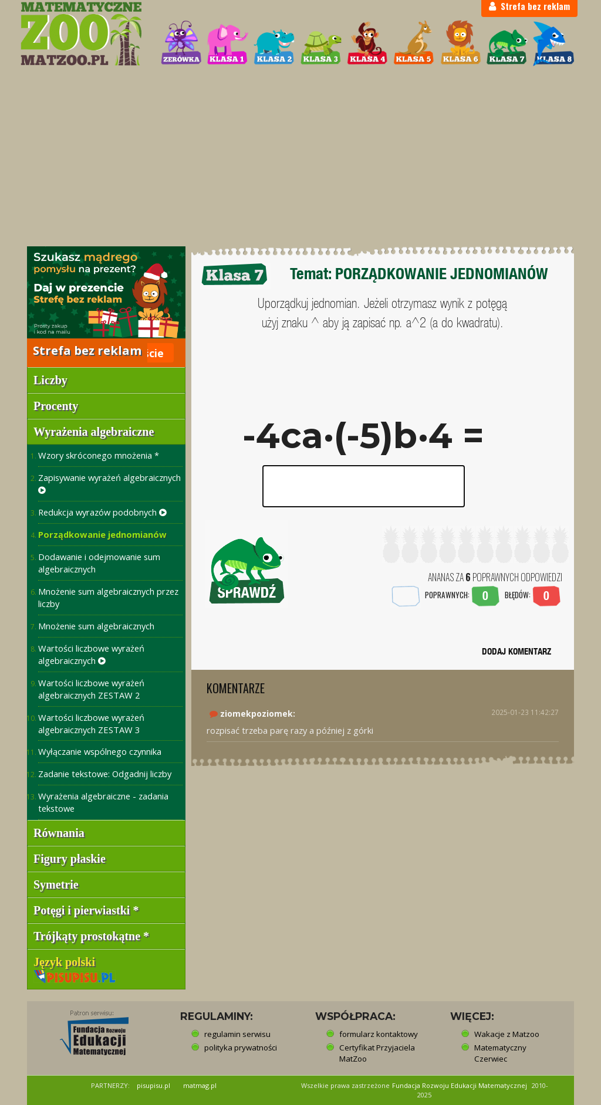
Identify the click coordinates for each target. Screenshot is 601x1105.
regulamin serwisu (237, 1034)
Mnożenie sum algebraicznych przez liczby (108, 597)
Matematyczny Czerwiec (500, 1053)
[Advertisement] (300, 157)
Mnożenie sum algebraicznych (96, 626)
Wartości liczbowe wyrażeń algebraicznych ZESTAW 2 (91, 689)
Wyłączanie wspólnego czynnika (99, 751)
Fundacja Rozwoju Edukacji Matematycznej (459, 1085)
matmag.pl (200, 1085)
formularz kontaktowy (378, 1034)
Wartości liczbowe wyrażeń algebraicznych (91, 654)
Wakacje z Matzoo (506, 1034)
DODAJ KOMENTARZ (516, 651)
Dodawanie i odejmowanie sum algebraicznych (99, 563)
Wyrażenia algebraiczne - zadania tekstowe (103, 802)
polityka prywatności (240, 1047)
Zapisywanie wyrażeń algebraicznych (109, 483)
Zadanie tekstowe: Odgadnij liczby (104, 773)
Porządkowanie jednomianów (102, 534)
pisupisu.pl (153, 1085)
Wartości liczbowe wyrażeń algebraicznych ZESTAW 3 (91, 723)
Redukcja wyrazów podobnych (102, 512)
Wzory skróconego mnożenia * (98, 455)
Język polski (74, 968)
